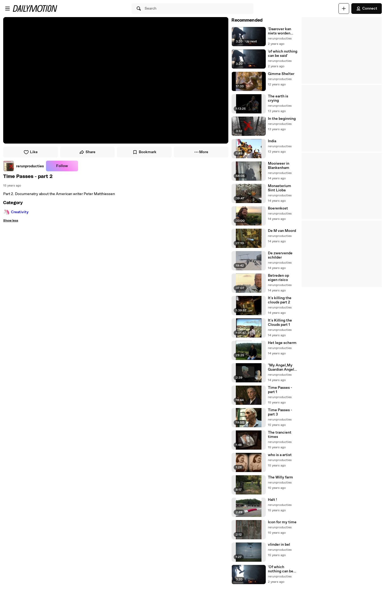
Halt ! (272, 500)
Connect (366, 8)
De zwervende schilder (280, 255)
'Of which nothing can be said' (280, 569)
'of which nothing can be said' (282, 53)
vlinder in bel (279, 544)
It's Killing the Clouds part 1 (280, 322)
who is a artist (280, 455)
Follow (62, 166)
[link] (23, 166)
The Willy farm (280, 477)
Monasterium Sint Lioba (279, 188)
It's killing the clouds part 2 (279, 300)
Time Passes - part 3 (280, 412)
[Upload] (343, 8)
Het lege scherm (282, 343)
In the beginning (282, 119)
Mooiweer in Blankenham (278, 165)
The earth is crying (278, 98)
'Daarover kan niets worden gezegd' (279, 31)
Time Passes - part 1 (280, 390)
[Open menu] (7, 8)
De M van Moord (282, 231)
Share (87, 152)
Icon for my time (282, 522)
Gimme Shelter (281, 74)
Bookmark (144, 152)
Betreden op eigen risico (278, 278)
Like (31, 152)
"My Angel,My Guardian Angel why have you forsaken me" (281, 367)
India (272, 141)
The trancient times (279, 434)
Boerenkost (278, 208)
